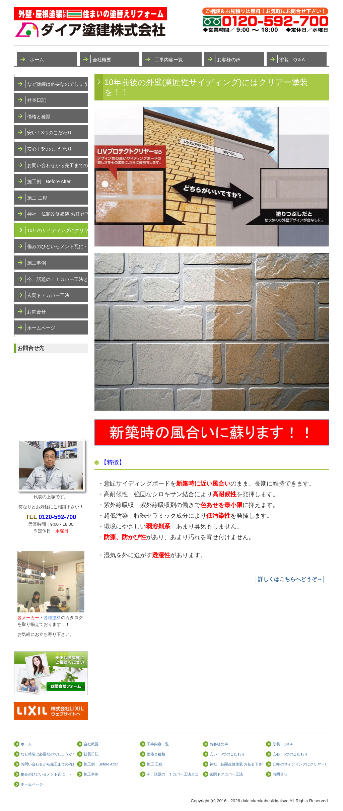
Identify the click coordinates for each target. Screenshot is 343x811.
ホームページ (41, 327)
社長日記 (36, 100)
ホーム (37, 59)
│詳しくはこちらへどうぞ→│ (290, 579)
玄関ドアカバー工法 (48, 295)
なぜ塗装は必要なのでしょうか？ (57, 84)
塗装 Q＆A (292, 59)
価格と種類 (39, 116)
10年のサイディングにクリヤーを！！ (57, 230)
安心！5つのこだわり (49, 149)
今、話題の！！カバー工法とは (57, 279)
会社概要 (101, 59)
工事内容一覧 (169, 59)
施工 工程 (37, 198)
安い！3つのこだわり (49, 132)
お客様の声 (229, 59)
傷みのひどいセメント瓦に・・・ (57, 246)
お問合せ (36, 311)
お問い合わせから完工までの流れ (57, 165)
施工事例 (36, 263)
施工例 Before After (49, 181)
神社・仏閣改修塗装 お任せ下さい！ (57, 214)
